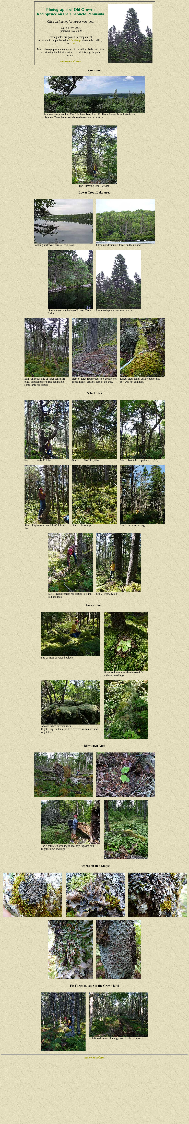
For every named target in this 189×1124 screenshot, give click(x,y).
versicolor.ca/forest (70, 61)
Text (72, 43)
